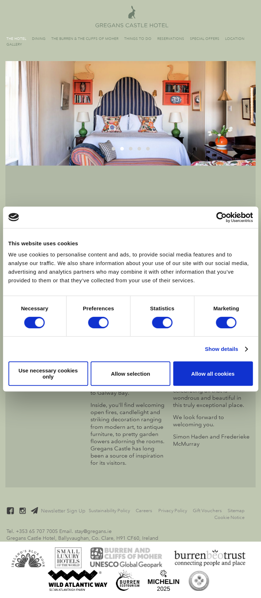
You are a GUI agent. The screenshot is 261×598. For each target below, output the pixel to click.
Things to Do (138, 38)
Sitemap (236, 510)
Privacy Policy (172, 510)
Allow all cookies (213, 374)
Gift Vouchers (207, 510)
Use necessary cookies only (48, 373)
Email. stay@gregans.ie (85, 531)
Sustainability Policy (109, 510)
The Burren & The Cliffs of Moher (84, 38)
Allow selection (130, 374)
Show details (221, 349)
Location (234, 38)
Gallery (14, 44)
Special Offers (204, 38)
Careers (144, 510)
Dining (39, 38)
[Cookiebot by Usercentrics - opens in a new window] (221, 217)
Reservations (170, 38)
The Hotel (16, 38)
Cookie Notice (229, 517)
